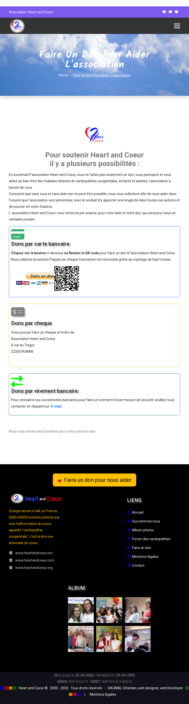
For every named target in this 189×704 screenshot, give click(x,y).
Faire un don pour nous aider (94, 480)
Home (63, 75)
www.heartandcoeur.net (31, 553)
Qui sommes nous (143, 521)
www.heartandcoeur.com (31, 560)
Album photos (140, 530)
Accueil (135, 512)
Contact (135, 565)
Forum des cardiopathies (149, 539)
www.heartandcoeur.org (31, 568)
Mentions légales (142, 557)
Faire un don (139, 548)
